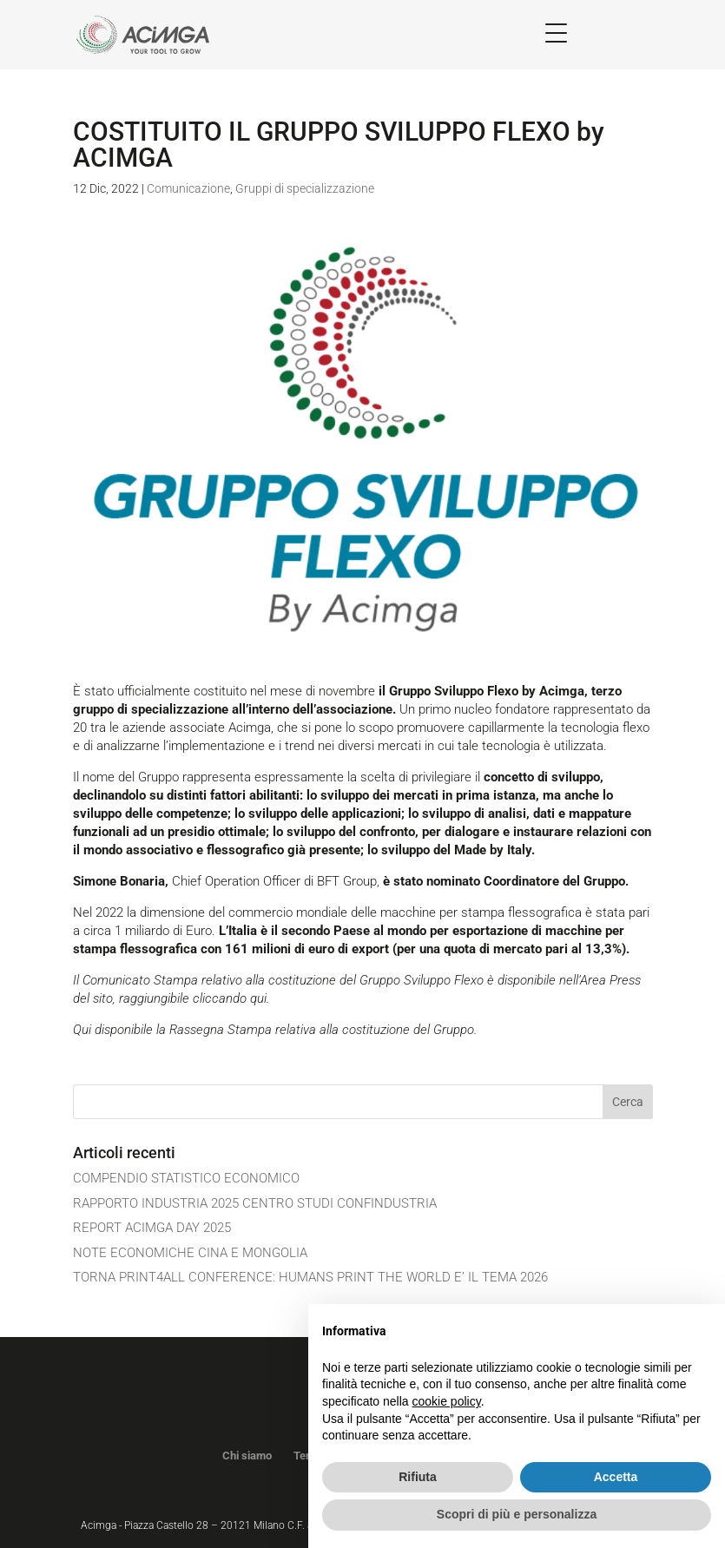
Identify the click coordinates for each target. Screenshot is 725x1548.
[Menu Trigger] (556, 32)
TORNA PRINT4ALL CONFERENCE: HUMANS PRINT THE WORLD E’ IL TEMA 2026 (310, 1277)
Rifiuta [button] (418, 1477)
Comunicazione (188, 188)
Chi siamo (247, 1455)
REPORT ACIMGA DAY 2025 (152, 1227)
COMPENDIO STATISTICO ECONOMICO (186, 1178)
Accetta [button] (616, 1477)
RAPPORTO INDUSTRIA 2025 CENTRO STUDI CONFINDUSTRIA (255, 1203)
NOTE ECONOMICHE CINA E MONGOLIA (190, 1253)
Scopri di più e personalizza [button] (516, 1514)
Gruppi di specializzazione (304, 188)
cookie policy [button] (446, 1401)
